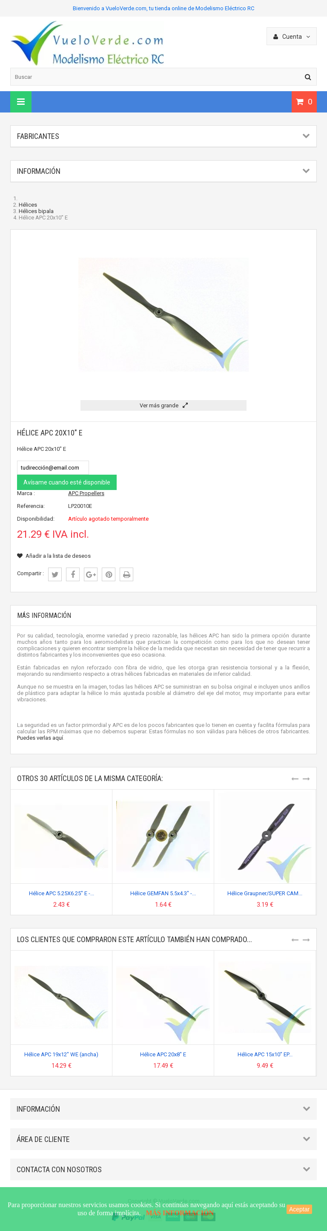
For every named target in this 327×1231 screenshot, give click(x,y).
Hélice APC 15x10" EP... (265, 1054)
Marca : (26, 493)
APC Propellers (86, 493)
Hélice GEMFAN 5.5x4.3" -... (163, 893)
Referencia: (31, 506)
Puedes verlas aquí (40, 738)
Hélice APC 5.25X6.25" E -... (61, 893)
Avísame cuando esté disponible (66, 482)
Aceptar (299, 1209)
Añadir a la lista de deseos (54, 556)
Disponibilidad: (35, 519)
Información (38, 171)
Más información (44, 615)
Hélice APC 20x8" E (163, 1054)
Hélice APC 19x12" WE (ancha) (61, 1054)
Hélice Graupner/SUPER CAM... (264, 893)
